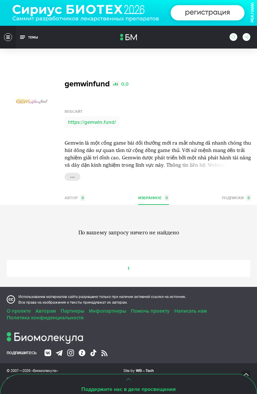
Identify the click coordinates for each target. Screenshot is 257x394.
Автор (75, 197)
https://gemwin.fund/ (92, 122)
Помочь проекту (150, 311)
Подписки (236, 197)
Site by (138, 370)
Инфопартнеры (107, 311)
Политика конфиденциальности (45, 318)
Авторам (45, 311)
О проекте (19, 311)
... (72, 176)
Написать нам (190, 311)
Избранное (153, 197)
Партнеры (72, 311)
